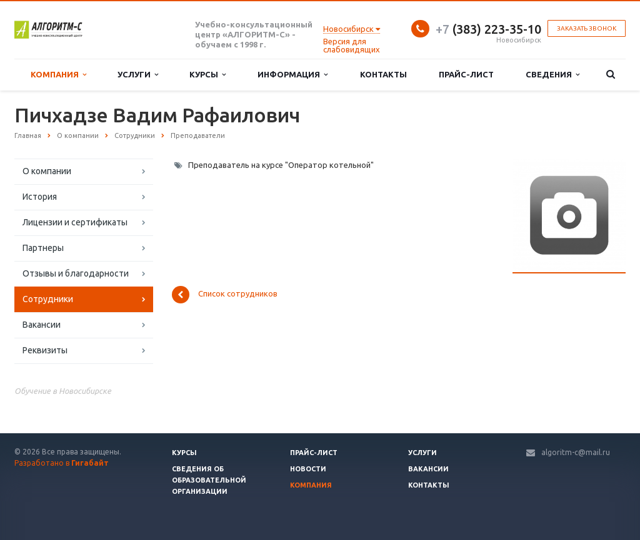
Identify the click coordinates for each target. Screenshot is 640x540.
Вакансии (41, 325)
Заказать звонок (586, 28)
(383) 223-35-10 (488, 29)
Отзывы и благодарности (75, 273)
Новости (308, 469)
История (39, 197)
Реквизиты (45, 350)
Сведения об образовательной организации (209, 480)
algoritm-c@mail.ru (575, 452)
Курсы (207, 74)
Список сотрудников (225, 294)
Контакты (383, 74)
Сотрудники (47, 299)
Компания (58, 74)
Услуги (138, 74)
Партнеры (43, 248)
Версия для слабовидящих (351, 45)
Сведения (552, 74)
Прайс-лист (466, 74)
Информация (293, 74)
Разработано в (61, 463)
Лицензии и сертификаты (75, 222)
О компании (46, 171)
